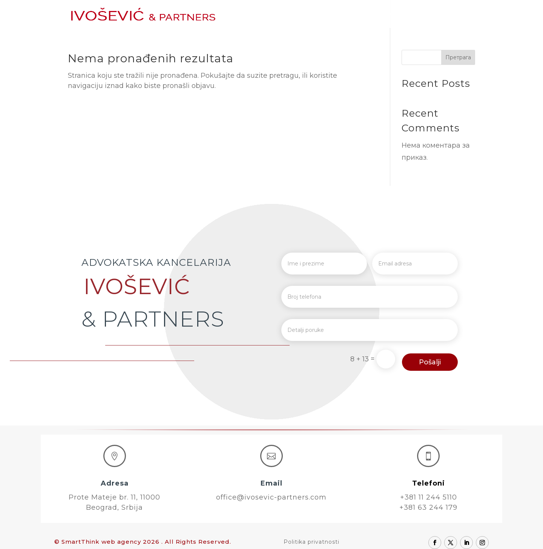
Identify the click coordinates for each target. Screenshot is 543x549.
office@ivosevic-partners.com (271, 497)
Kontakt (462, 14)
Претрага (458, 57)
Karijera (426, 14)
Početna (263, 14)
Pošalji (430, 362)
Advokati (336, 14)
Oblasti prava (383, 14)
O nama (299, 14)
